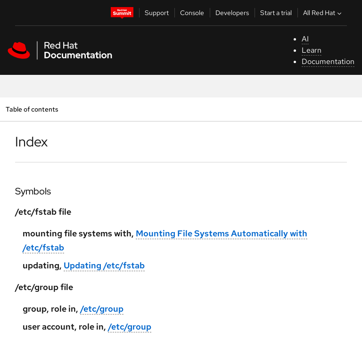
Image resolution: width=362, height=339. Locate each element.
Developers (232, 12)
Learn (311, 50)
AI (305, 39)
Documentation (328, 61)
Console (192, 12)
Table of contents (31, 109)
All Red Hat (323, 12)
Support (157, 12)
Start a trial (276, 12)
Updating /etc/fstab (104, 265)
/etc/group (101, 308)
